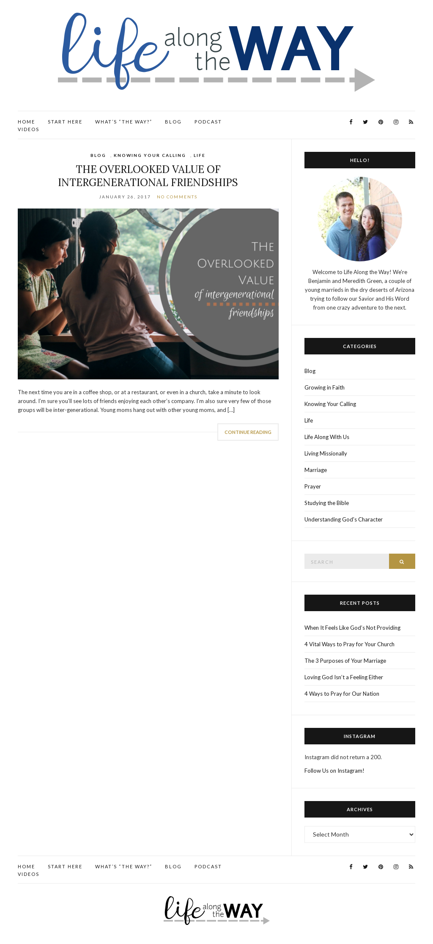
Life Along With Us (326, 437)
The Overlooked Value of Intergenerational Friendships (148, 176)
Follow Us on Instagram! (334, 770)
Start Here (65, 121)
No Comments (177, 196)
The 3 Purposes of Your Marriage (345, 660)
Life (200, 155)
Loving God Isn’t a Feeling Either (343, 677)
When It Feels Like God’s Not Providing (352, 627)
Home (26, 121)
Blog (173, 121)
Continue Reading (248, 432)
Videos (28, 129)
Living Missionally (325, 453)
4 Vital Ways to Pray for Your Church (349, 644)
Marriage (315, 470)
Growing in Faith (324, 387)
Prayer (312, 486)
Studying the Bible (326, 502)
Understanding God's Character (343, 519)
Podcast (208, 121)
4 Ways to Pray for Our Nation (341, 693)
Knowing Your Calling (150, 155)
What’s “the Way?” (123, 121)
